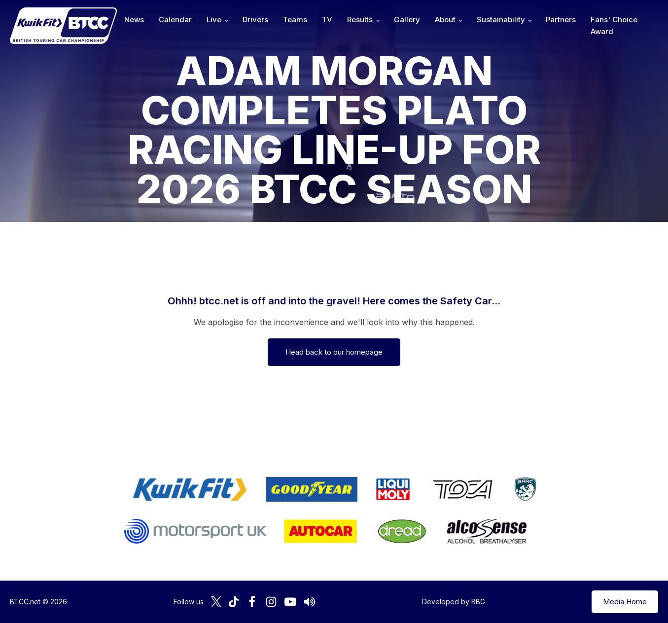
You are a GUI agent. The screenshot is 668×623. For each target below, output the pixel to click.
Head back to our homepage (334, 352)
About (445, 19)
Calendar (175, 19)
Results (360, 19)
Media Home (625, 601)
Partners (561, 19)
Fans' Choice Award (614, 25)
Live (214, 19)
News (134, 19)
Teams (295, 19)
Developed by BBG (453, 601)
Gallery (407, 19)
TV (327, 19)
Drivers (255, 19)
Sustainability (501, 19)
